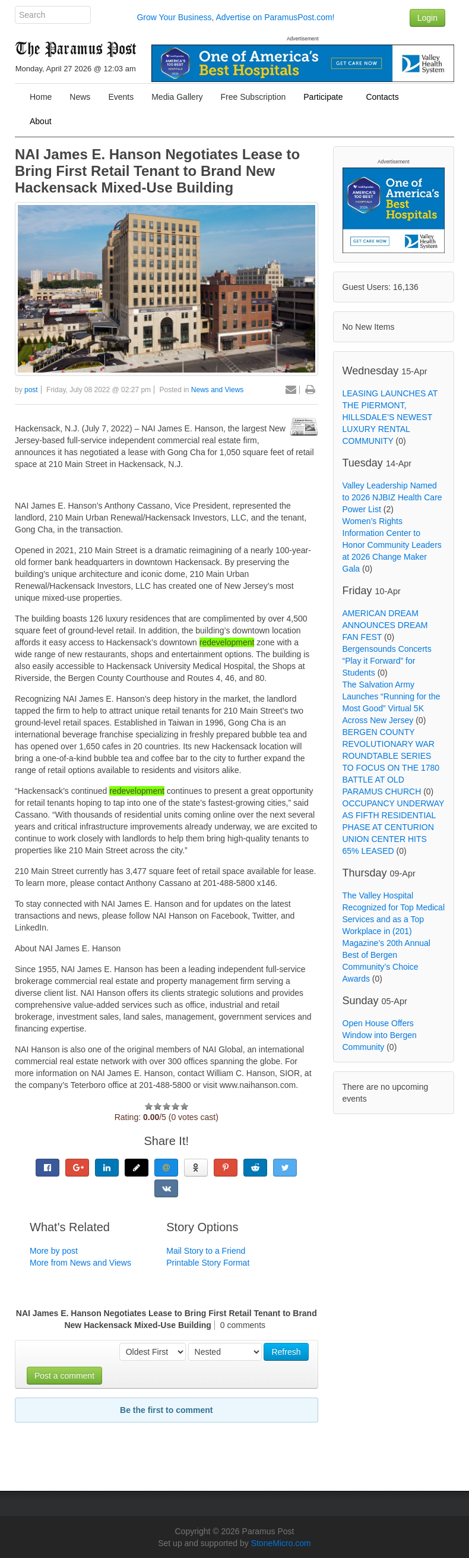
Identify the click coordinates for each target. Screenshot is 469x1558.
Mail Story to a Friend (205, 1251)
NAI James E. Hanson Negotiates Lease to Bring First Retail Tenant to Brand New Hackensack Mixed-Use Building (157, 170)
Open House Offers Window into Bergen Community (380, 1035)
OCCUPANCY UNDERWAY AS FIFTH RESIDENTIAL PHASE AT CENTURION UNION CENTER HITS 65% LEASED (394, 827)
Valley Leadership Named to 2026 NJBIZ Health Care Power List (392, 497)
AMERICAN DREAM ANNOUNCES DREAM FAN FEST (385, 625)
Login (427, 18)
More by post (54, 1251)
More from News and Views (80, 1262)
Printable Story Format (207, 1262)
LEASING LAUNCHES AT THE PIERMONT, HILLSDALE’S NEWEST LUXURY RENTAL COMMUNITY (390, 417)
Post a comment (64, 1375)
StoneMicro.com (281, 1543)
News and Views (217, 390)
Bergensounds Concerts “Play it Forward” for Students (387, 660)
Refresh (285, 1352)
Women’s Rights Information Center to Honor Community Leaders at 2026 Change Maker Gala (392, 544)
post (31, 390)
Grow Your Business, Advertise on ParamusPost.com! (235, 17)
